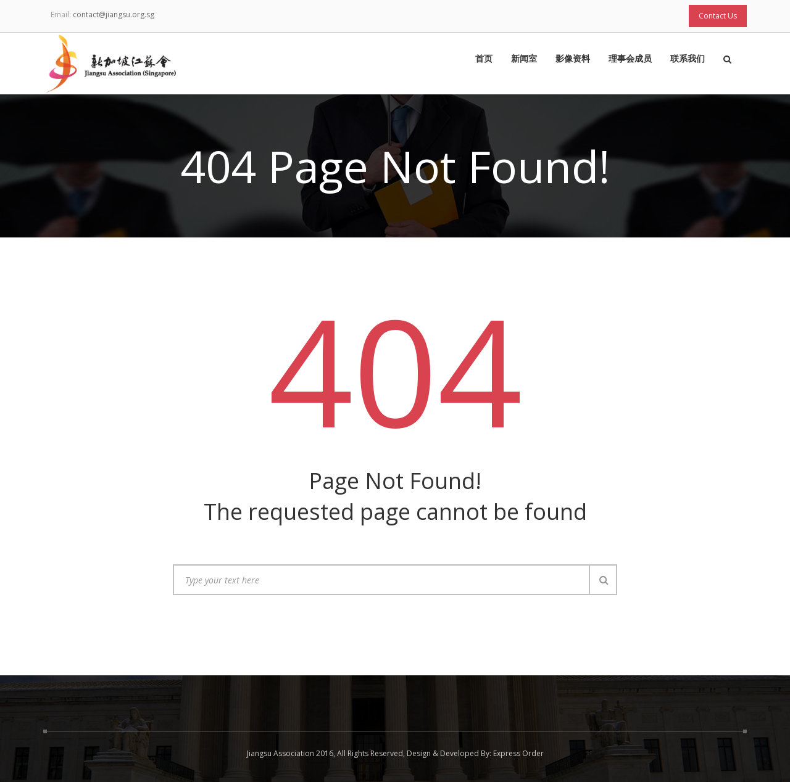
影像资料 (572, 59)
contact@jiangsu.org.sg (113, 14)
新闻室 (524, 59)
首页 (484, 59)
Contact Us (718, 15)
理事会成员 (630, 59)
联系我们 (687, 59)
